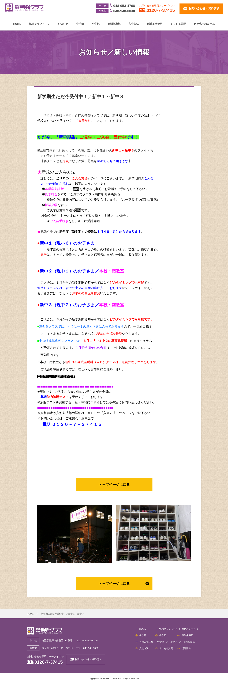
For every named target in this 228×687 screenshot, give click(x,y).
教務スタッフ (188, 629)
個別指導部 (114, 23)
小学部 (96, 23)
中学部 (80, 23)
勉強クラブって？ (39, 23)
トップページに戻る (114, 485)
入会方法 (133, 23)
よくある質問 (178, 23)
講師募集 (186, 648)
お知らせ (63, 23)
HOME (17, 23)
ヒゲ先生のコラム (204, 23)
